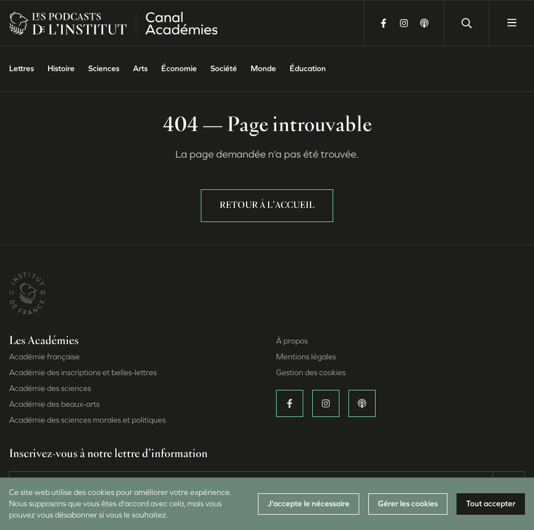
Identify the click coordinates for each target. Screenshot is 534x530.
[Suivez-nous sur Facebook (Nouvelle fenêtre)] (383, 23)
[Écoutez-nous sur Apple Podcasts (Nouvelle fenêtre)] (424, 23)
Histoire (61, 68)
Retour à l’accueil (267, 205)
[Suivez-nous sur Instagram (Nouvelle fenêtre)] (404, 23)
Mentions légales (306, 357)
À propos (292, 341)
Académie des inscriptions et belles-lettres (83, 372)
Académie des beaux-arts (54, 404)
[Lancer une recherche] (466, 23)
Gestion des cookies (311, 372)
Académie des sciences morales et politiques (87, 420)
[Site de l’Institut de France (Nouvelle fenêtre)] (27, 293)
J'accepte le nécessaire (309, 504)
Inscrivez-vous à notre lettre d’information (108, 454)
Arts (140, 68)
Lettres (21, 68)
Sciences (103, 68)
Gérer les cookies (408, 504)
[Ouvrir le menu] (511, 23)
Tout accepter (490, 504)
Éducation (308, 68)
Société (223, 68)
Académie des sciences (50, 388)
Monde (263, 68)
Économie (179, 68)
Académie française (44, 357)
